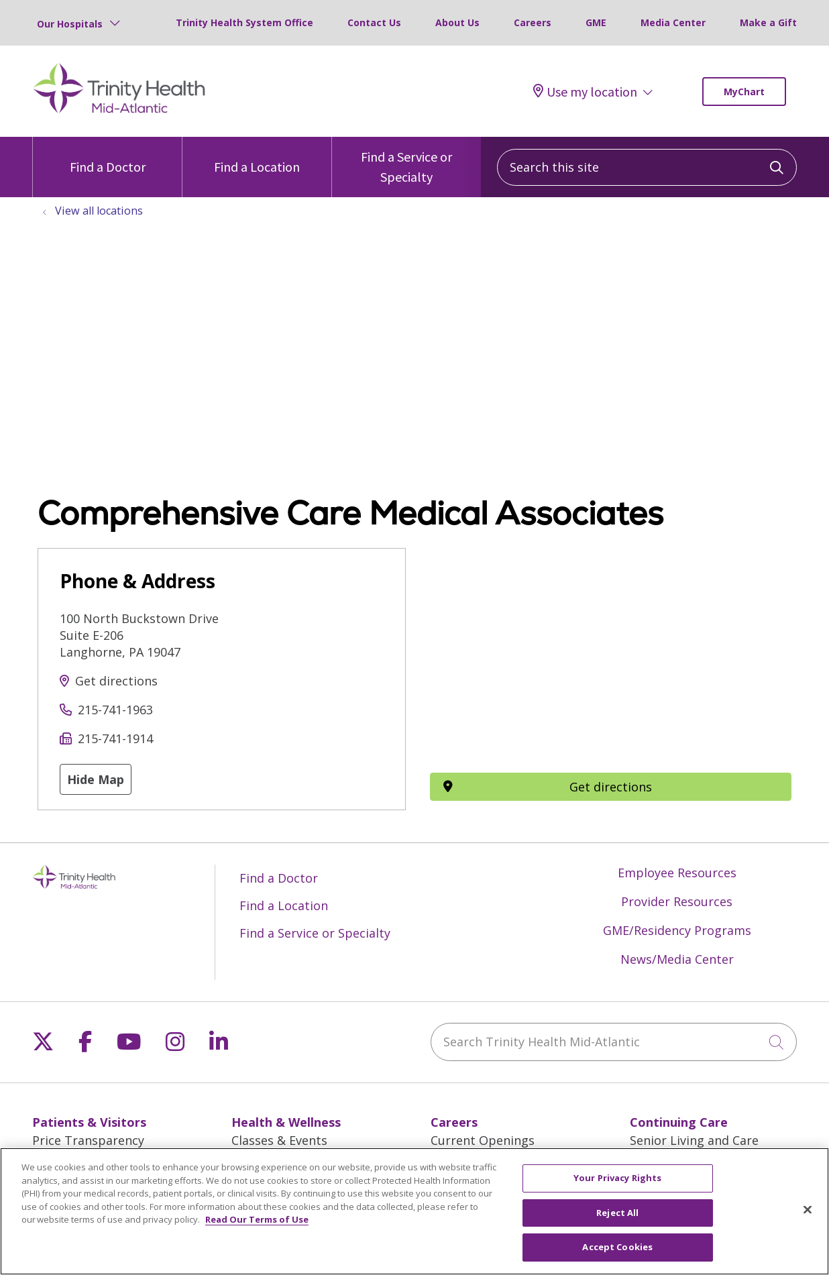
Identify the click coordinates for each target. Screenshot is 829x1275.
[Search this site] (647, 167)
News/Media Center (677, 959)
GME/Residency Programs (677, 930)
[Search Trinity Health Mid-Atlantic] (614, 1042)
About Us (457, 22)
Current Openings (483, 1140)
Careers (532, 22)
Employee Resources (677, 873)
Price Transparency (88, 1140)
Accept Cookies (617, 1247)
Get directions (116, 681)
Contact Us (374, 22)
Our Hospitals (70, 23)
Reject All (617, 1213)
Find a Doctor (108, 156)
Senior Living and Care (694, 1140)
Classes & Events (279, 1140)
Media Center (673, 22)
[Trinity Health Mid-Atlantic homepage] (119, 111)
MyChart (744, 91)
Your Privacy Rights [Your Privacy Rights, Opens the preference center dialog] (617, 1178)
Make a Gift (768, 22)
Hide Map (95, 779)
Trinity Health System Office (244, 22)
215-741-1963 (115, 710)
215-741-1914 (115, 738)
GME (596, 22)
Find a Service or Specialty (406, 161)
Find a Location (257, 156)
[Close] (807, 1210)
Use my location (585, 91)
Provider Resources (676, 901)
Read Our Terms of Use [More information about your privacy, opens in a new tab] (257, 1219)
